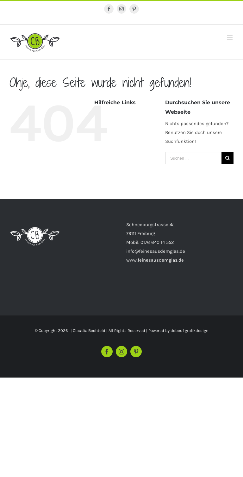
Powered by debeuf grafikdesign (178, 330)
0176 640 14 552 (157, 242)
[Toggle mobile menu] (230, 37)
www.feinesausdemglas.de (155, 260)
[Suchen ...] (193, 158)
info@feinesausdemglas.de (155, 251)
